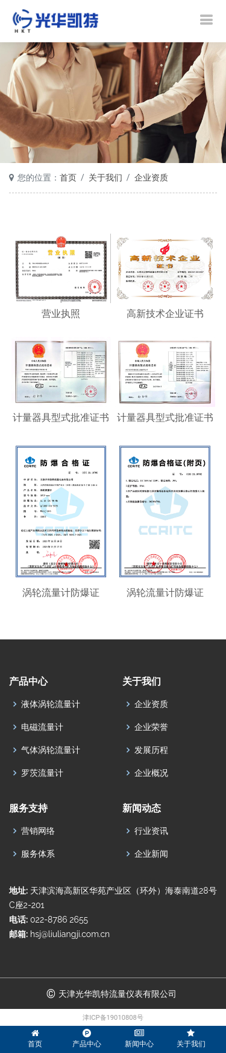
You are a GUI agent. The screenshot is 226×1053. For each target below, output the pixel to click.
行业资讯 (151, 831)
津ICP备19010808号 (113, 1018)
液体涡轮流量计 (50, 704)
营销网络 (38, 831)
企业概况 (151, 773)
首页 (68, 177)
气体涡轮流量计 (50, 750)
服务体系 (38, 854)
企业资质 (151, 177)
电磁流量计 (42, 727)
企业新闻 (151, 854)
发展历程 (151, 750)
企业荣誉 (151, 727)
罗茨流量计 (42, 773)
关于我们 (105, 177)
